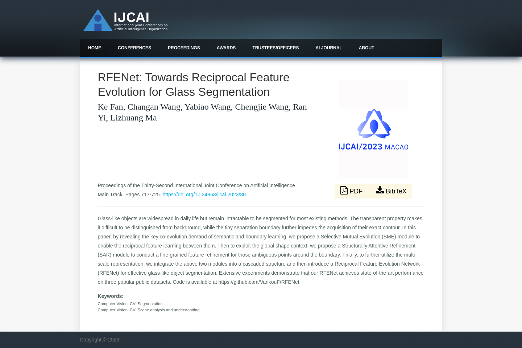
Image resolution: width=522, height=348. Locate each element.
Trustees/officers (275, 47)
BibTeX (391, 190)
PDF (352, 190)
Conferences (134, 47)
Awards (226, 47)
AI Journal (328, 47)
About (366, 47)
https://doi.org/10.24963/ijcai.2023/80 (204, 194)
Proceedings (184, 47)
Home (94, 47)
